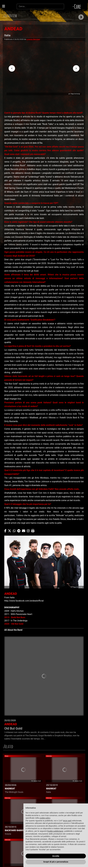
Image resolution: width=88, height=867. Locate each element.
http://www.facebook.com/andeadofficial (24, 600)
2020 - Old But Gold (13, 624)
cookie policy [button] (45, 818)
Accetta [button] (55, 856)
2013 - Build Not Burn (14, 617)
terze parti (67, 821)
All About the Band (13, 630)
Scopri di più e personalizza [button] (55, 862)
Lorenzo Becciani (33, 39)
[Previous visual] (12, 68)
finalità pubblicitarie (55, 831)
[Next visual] (76, 68)
